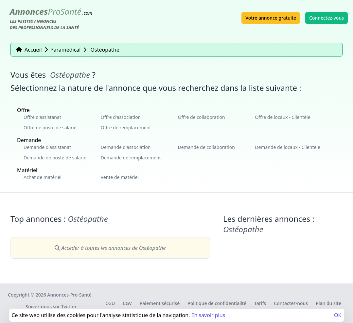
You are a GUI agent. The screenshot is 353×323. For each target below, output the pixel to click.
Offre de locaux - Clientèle (282, 117)
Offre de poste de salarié (50, 127)
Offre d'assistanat (42, 117)
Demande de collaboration (206, 147)
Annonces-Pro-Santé (69, 295)
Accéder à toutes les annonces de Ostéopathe (110, 247)
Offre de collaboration (201, 117)
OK (337, 315)
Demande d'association (126, 147)
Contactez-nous (291, 303)
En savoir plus (208, 315)
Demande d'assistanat (47, 147)
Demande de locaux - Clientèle (287, 147)
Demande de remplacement (131, 157)
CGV (127, 303)
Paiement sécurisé (160, 303)
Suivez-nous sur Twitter (50, 306)
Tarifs (260, 303)
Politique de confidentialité (216, 303)
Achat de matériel (43, 177)
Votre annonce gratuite (270, 18)
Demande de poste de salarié (55, 157)
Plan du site (328, 303)
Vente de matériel (120, 177)
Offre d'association (121, 117)
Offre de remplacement (126, 127)
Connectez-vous (326, 18)
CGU (110, 303)
